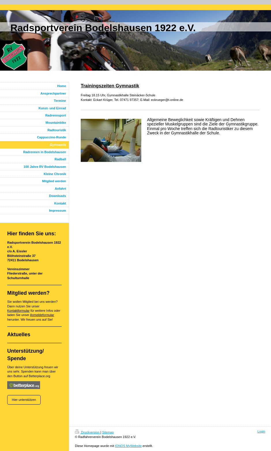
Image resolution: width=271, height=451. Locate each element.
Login (261, 431)
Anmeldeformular (42, 315)
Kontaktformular (18, 310)
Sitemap (108, 432)
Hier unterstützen (24, 399)
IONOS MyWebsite (128, 446)
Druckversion (87, 432)
